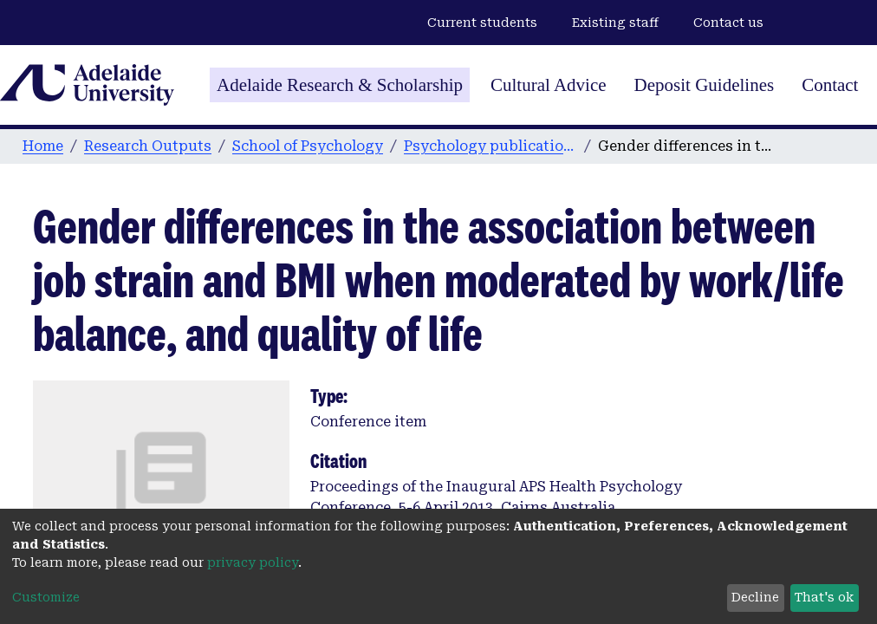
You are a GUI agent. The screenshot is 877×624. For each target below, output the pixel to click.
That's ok (824, 597)
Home (43, 146)
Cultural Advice (548, 85)
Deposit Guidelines (704, 85)
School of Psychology (307, 146)
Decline (755, 597)
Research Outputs (147, 146)
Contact (830, 85)
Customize (46, 597)
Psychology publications (490, 146)
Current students (482, 22)
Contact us (728, 22)
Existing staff (615, 22)
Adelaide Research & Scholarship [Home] (340, 85)
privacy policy (252, 562)
